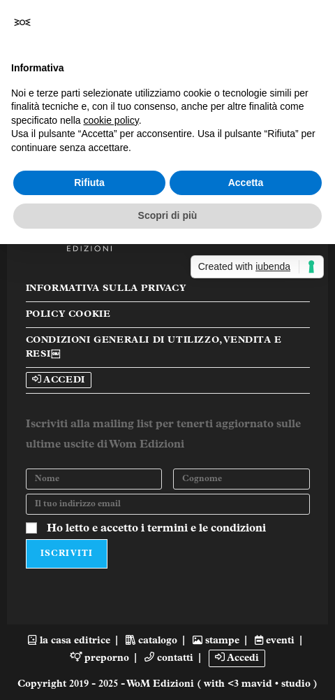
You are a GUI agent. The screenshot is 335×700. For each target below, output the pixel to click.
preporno (100, 658)
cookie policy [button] (111, 120)
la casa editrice (69, 641)
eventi (275, 641)
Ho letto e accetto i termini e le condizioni (156, 528)
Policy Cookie (68, 314)
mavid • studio (277, 684)
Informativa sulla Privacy (106, 288)
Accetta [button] (246, 182)
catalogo (151, 641)
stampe (216, 641)
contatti (168, 658)
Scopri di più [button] (168, 215)
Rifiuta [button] (89, 182)
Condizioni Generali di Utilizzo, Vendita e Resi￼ (154, 347)
